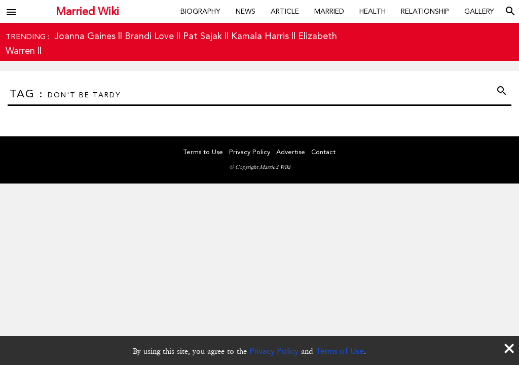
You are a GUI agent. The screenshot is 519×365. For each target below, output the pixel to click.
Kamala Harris (260, 35)
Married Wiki (87, 11)
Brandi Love (149, 35)
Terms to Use (203, 152)
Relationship (425, 11)
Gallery (479, 11)
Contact (323, 152)
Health (372, 11)
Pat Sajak (202, 35)
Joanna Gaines (85, 35)
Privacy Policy (274, 351)
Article (285, 11)
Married (329, 11)
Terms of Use (340, 351)
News (245, 11)
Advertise (290, 152)
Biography (200, 11)
